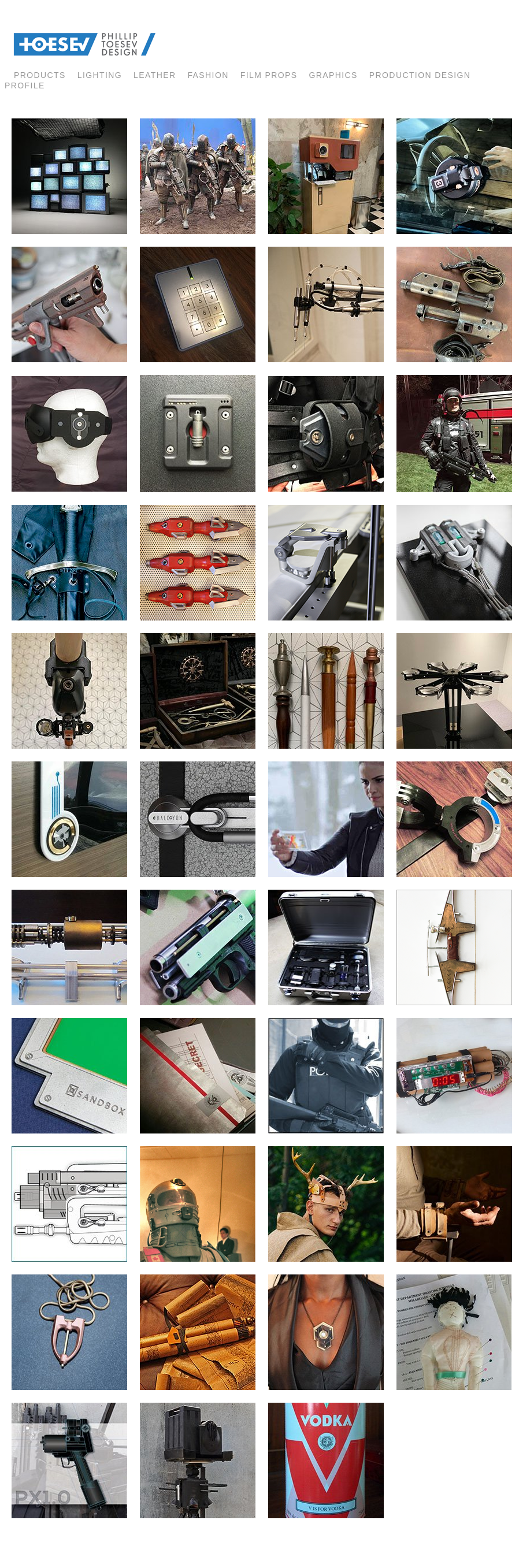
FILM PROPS (269, 75)
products (40, 75)
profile (25, 85)
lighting (99, 75)
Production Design (419, 75)
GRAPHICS (333, 75)
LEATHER (155, 75)
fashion (207, 75)
